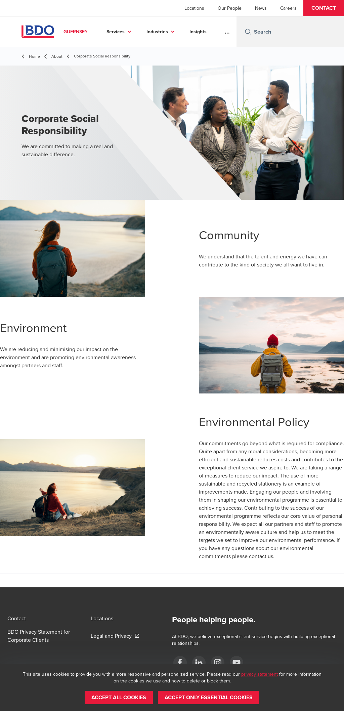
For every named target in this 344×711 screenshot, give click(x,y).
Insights (198, 31)
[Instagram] (218, 663)
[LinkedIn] (199, 663)
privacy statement (259, 674)
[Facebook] (180, 663)
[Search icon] (248, 31)
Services (115, 31)
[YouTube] (236, 663)
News (261, 8)
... (227, 31)
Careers (288, 8)
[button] (323, 8)
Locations (194, 8)
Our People (230, 8)
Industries (157, 31)
